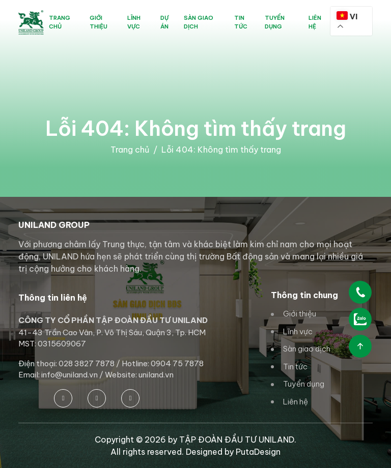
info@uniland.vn (69, 374)
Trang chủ (129, 149)
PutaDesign (258, 452)
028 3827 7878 (87, 363)
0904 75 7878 (177, 363)
